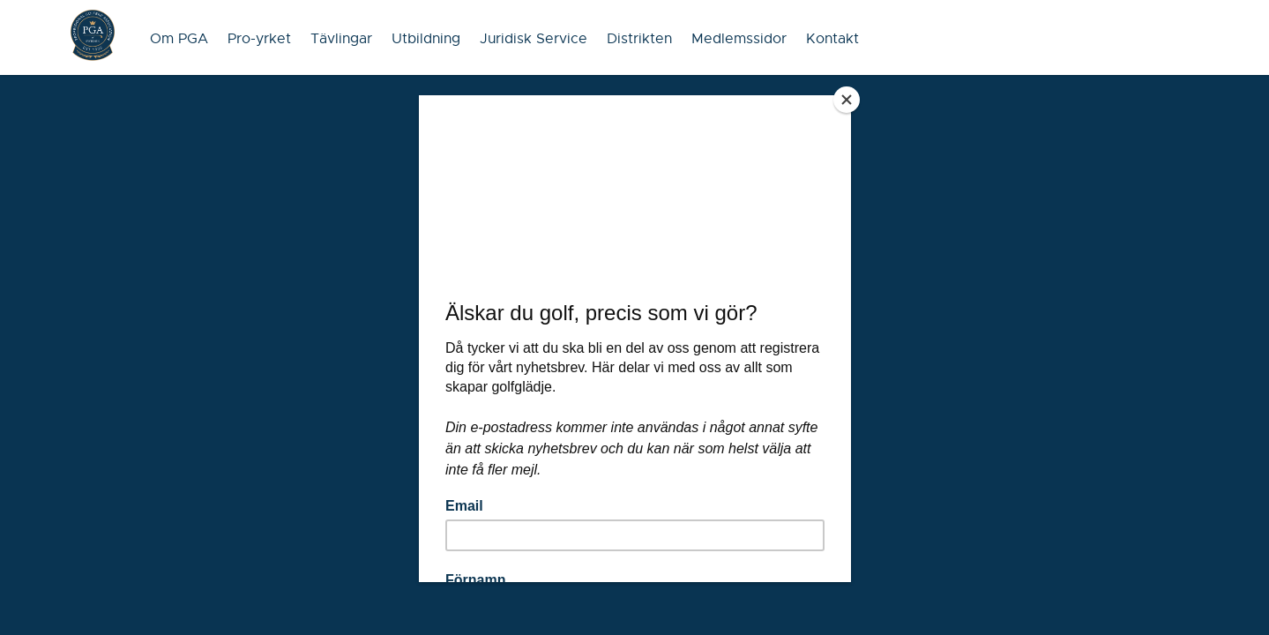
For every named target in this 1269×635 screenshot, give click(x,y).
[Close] (846, 99)
